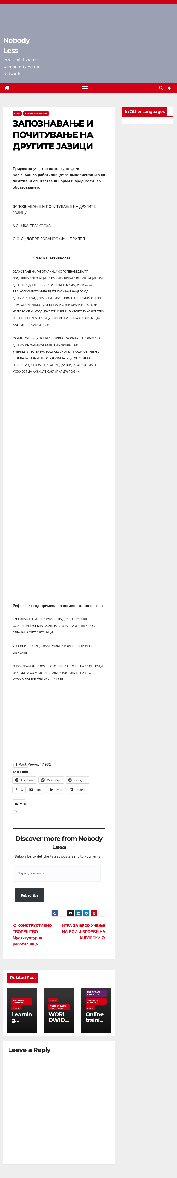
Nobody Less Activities (58, 1007)
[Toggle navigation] (85, 88)
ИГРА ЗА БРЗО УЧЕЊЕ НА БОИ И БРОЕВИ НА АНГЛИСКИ (83, 931)
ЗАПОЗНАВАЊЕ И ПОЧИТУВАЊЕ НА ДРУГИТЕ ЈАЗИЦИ (53, 135)
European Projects (93, 993)
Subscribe (30, 895)
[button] (161, 88)
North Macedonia (36, 113)
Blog (17, 113)
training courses (18, 1001)
